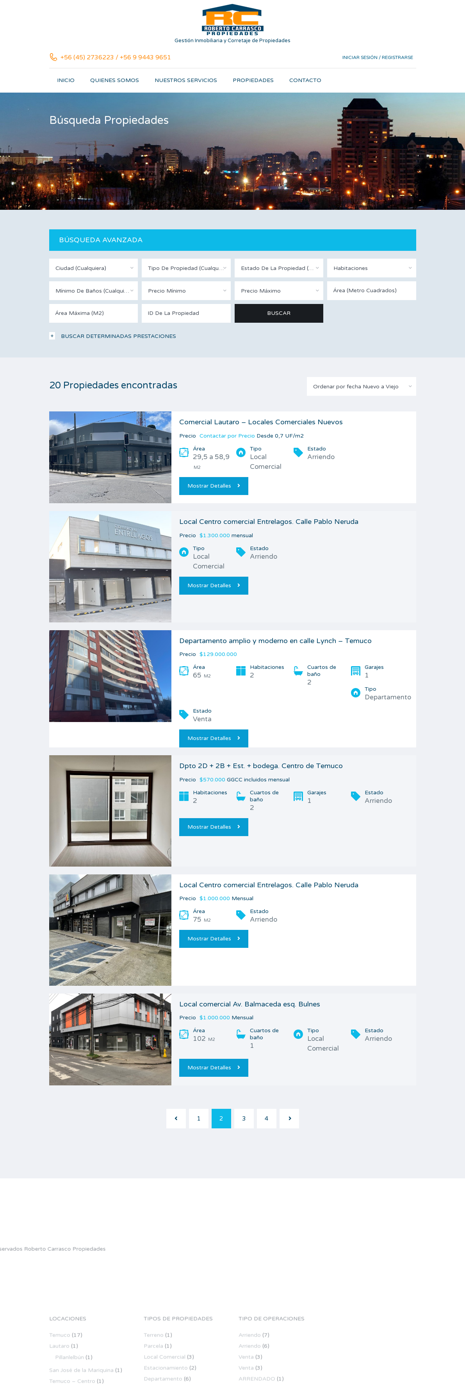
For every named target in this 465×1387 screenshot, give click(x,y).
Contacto (305, 80)
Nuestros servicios (186, 80)
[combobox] (93, 268)
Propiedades (253, 80)
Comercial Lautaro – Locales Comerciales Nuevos (261, 422)
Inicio (66, 80)
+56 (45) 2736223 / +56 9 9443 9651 (116, 57)
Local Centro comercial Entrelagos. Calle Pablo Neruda (268, 521)
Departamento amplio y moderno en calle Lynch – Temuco (275, 640)
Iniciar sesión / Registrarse (377, 57)
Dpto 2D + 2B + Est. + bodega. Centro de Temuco (261, 765)
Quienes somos (114, 80)
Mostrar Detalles (213, 486)
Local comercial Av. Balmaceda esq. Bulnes (249, 1004)
